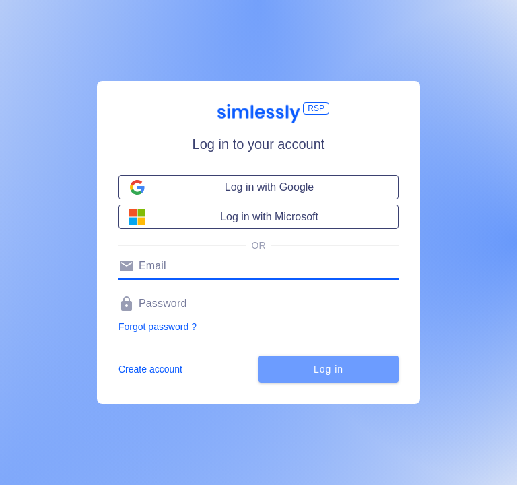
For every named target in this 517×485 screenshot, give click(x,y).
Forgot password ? (157, 326)
